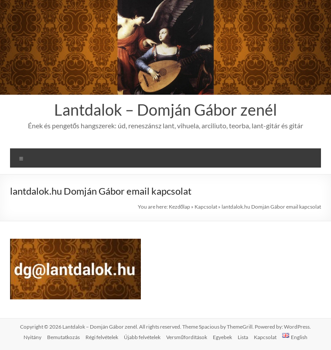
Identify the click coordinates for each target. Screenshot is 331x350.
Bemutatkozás (63, 337)
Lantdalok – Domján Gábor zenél (165, 109)
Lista (243, 337)
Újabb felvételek (142, 337)
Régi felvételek (101, 337)
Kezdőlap (180, 206)
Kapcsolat (206, 206)
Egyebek (222, 337)
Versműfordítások (186, 337)
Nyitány (32, 337)
